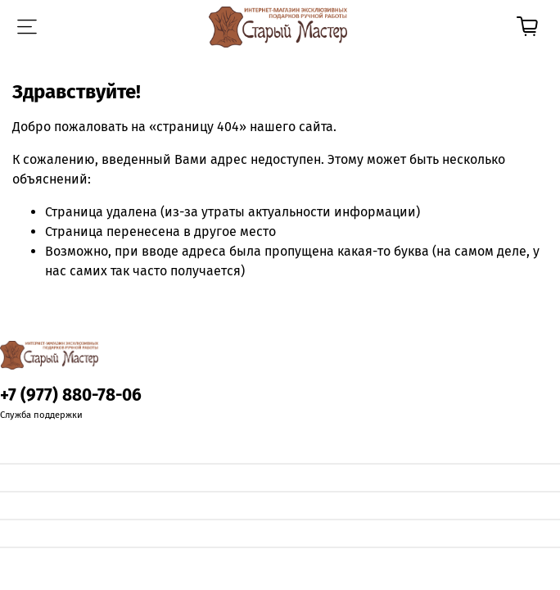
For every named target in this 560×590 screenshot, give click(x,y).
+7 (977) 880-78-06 (71, 395)
